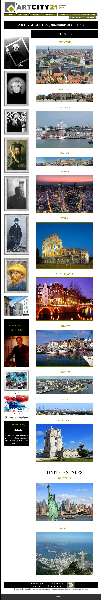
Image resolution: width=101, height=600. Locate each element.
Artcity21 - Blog (16, 424)
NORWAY (65, 326)
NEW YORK (64, 478)
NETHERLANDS (64, 274)
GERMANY (65, 171)
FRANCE (65, 153)
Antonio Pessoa (16, 325)
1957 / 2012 (16, 329)
